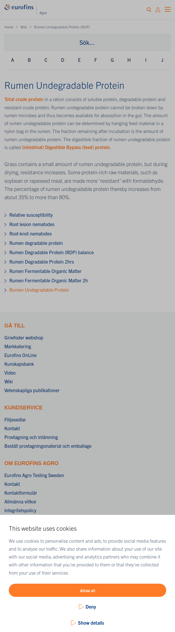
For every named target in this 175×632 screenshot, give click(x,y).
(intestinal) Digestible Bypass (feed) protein (66, 147)
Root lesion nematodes (31, 224)
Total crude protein (23, 99)
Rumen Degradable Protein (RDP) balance (51, 252)
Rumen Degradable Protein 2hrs (41, 261)
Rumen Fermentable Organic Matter (45, 271)
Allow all (87, 590)
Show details (91, 623)
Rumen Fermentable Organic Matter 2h (48, 280)
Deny (91, 606)
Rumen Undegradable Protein (39, 290)
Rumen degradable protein (36, 243)
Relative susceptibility (31, 215)
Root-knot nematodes (30, 233)
